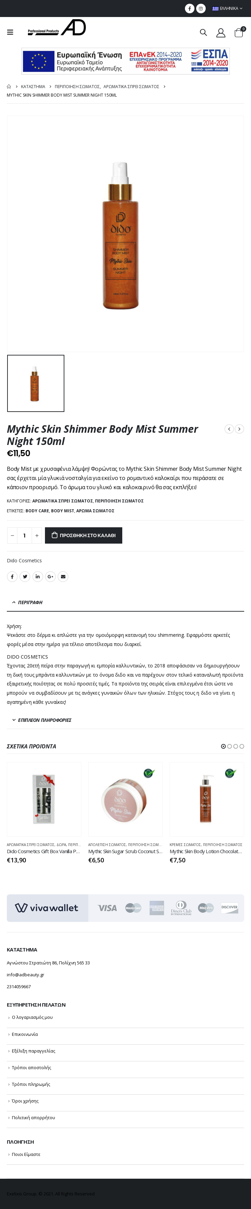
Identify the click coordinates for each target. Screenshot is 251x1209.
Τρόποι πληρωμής (31, 1084)
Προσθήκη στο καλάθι (88, 535)
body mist (62, 511)
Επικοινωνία (25, 1034)
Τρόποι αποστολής (31, 1067)
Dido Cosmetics (24, 560)
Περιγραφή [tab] (30, 602)
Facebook (12, 576)
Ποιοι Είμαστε (26, 1154)
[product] (44, 799)
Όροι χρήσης (25, 1101)
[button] (223, 746)
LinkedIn (37, 576)
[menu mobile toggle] (12, 32)
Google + (50, 576)
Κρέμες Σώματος (185, 844)
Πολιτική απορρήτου (33, 1117)
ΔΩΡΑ (61, 844)
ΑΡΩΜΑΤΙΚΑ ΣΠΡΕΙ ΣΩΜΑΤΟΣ (62, 501)
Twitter (24, 576)
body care (37, 511)
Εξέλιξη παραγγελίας (33, 1051)
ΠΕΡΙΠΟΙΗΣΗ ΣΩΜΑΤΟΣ (119, 501)
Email (63, 576)
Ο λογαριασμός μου (32, 1017)
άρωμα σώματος (95, 511)
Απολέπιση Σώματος (107, 844)
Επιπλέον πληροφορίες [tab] (44, 720)
